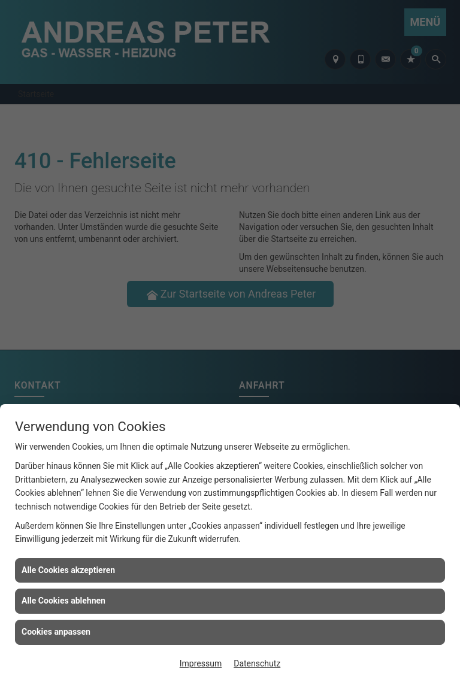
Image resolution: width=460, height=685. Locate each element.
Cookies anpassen (56, 631)
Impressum (201, 663)
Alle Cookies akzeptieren (68, 570)
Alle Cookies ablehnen (63, 600)
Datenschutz (257, 663)
